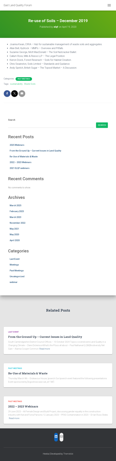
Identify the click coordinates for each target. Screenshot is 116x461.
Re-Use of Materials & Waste (24, 156)
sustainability (16, 84)
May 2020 (14, 234)
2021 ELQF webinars (19, 168)
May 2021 (14, 229)
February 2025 (17, 211)
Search (11, 120)
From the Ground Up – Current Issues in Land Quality (35, 151)
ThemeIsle (68, 454)
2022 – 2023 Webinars (20, 162)
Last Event (14, 259)
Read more (44, 349)
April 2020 (15, 240)
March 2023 (15, 217)
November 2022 (17, 223)
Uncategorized (17, 276)
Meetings (14, 265)
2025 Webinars (17, 145)
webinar (14, 282)
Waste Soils (29, 84)
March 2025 (15, 205)
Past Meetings (24, 79)
